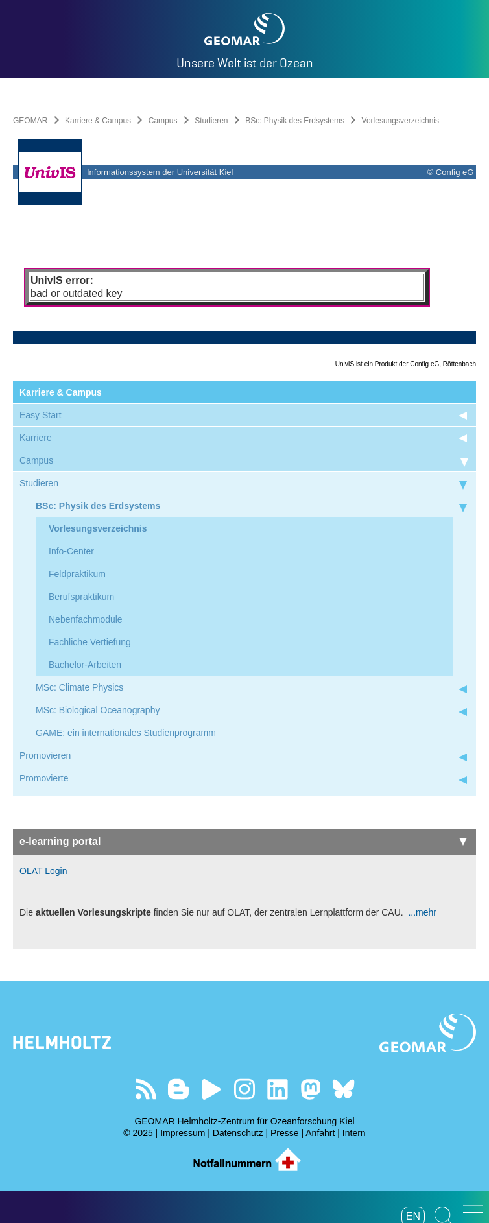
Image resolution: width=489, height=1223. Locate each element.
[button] (473, 1205)
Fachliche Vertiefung (90, 642)
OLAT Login (43, 871)
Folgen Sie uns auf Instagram (244, 1089)
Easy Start (40, 415)
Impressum (182, 1133)
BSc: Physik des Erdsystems (294, 120)
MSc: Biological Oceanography (98, 710)
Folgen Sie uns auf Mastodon (310, 1089)
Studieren (211, 120)
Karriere (35, 438)
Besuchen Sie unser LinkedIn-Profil (277, 1089)
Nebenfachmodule (86, 619)
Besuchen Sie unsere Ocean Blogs (178, 1089)
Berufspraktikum (81, 596)
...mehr (421, 912)
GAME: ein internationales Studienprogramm (126, 733)
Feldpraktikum (77, 574)
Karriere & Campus (98, 120)
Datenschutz (238, 1133)
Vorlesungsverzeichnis (98, 528)
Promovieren (45, 755)
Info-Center (71, 551)
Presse (284, 1133)
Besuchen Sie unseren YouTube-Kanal (211, 1089)
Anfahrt (320, 1133)
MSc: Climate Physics (79, 687)
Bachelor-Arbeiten (85, 664)
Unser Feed (145, 1089)
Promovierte (43, 778)
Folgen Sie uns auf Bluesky (343, 1089)
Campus (163, 120)
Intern (354, 1133)
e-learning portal (243, 841)
